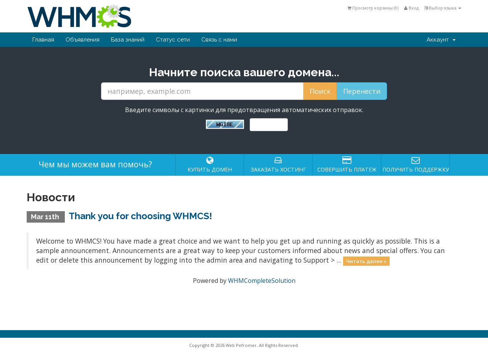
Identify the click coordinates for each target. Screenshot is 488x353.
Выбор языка (442, 8)
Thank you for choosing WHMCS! (140, 215)
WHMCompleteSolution (261, 280)
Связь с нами (219, 39)
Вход (411, 8)
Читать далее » (366, 260)
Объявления (83, 39)
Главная (43, 39)
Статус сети (173, 39)
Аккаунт (441, 39)
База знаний (127, 39)
